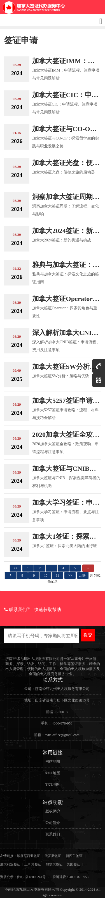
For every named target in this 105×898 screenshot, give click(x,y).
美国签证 (73, 864)
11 (57, 575)
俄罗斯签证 (53, 856)
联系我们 (52, 834)
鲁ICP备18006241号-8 (32, 877)
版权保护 (52, 811)
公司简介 (52, 823)
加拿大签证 (54, 864)
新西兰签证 (74, 856)
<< (15, 568)
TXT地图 (52, 784)
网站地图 (52, 761)
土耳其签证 (32, 864)
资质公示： (8, 877)
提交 (87, 634)
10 (45, 575)
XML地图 (52, 773)
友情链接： (8, 856)
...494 (83, 575)
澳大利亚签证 (10, 864)
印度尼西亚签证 (28, 856)
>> (70, 575)
